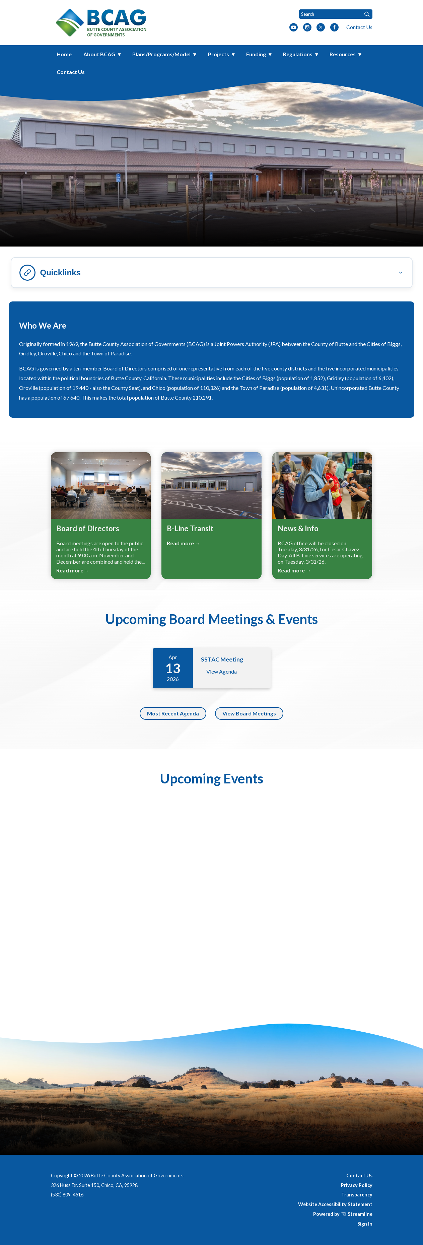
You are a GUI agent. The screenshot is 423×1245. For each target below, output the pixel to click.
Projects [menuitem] (218, 54)
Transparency (356, 1194)
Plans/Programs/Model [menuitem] (161, 54)
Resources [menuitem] (343, 54)
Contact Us (359, 27)
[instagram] (307, 27)
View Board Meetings (249, 713)
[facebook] (334, 27)
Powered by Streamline (342, 1214)
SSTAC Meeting (222, 659)
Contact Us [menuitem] (71, 72)
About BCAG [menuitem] (99, 54)
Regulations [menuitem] (297, 54)
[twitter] (320, 27)
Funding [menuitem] (256, 54)
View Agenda (221, 671)
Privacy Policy (356, 1185)
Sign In (364, 1224)
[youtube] (293, 27)
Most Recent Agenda (173, 713)
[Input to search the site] (335, 14)
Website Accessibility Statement (335, 1204)
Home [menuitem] (64, 54)
